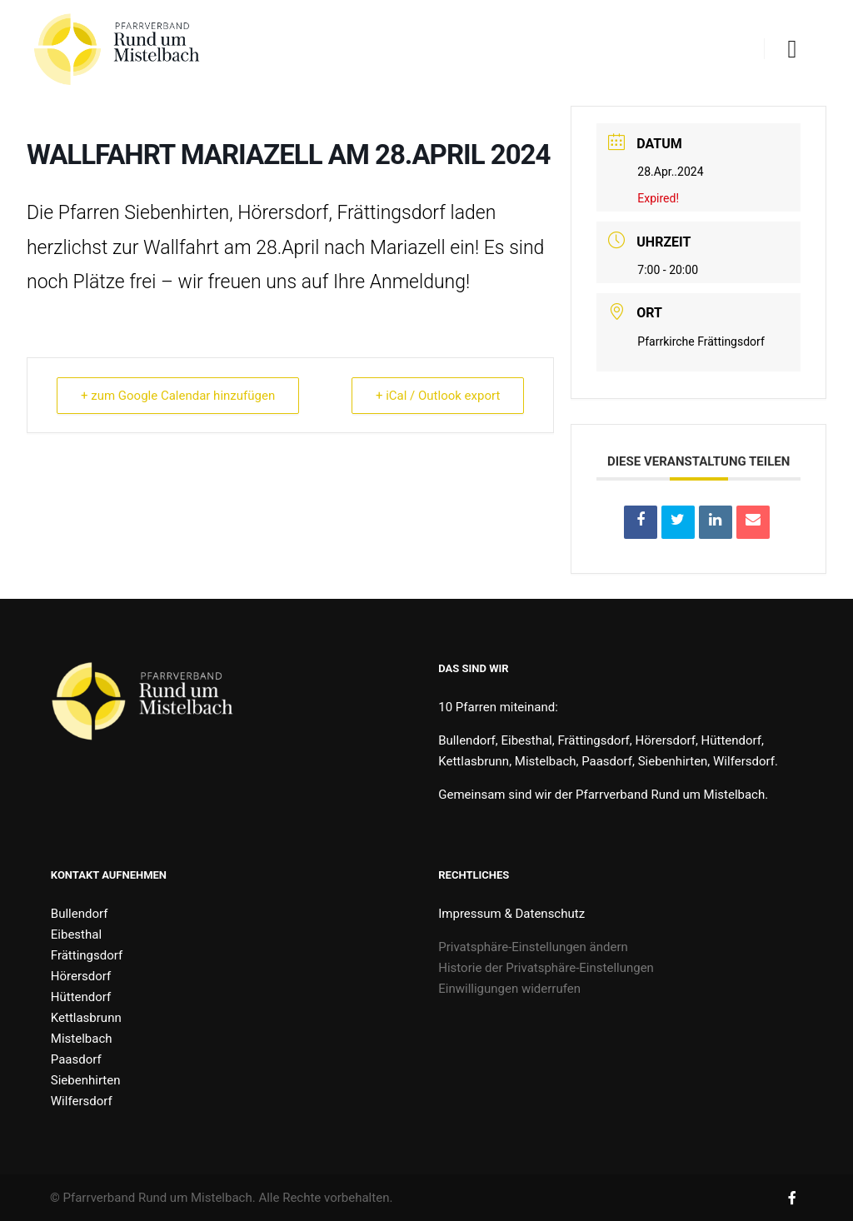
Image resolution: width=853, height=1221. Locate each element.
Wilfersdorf (81, 1101)
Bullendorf (79, 913)
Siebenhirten (86, 1080)
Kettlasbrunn (86, 1017)
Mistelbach (81, 1038)
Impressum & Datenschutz (511, 913)
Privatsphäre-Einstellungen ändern (533, 946)
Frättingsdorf (86, 955)
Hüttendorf (81, 996)
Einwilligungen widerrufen (509, 988)
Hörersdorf (81, 976)
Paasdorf (76, 1059)
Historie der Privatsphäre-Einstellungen (546, 967)
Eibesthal (76, 934)
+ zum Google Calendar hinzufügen (178, 395)
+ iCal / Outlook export (438, 395)
